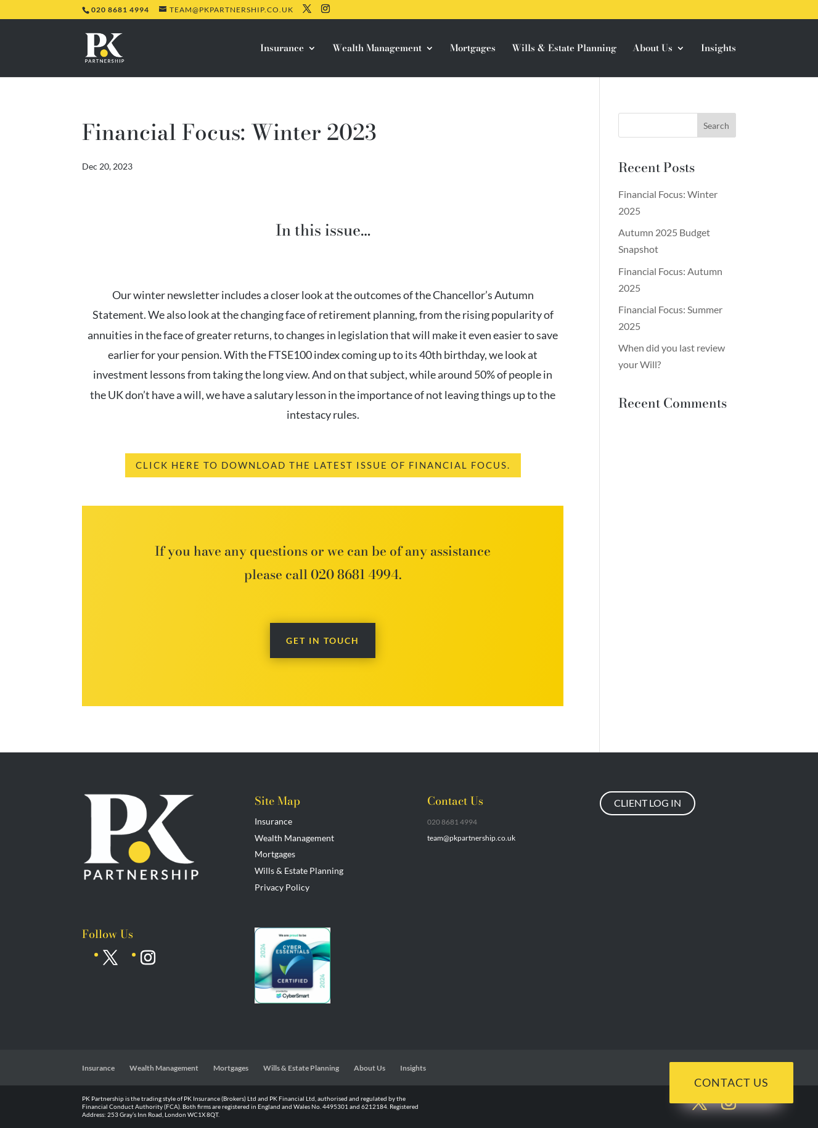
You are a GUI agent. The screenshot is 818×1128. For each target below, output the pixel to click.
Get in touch (322, 640)
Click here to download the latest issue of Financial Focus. (323, 465)
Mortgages (473, 49)
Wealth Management (377, 49)
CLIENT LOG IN (647, 803)
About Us (652, 49)
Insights (718, 49)
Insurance (282, 49)
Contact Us (731, 1082)
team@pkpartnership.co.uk (471, 837)
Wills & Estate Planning (564, 49)
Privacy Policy (282, 887)
